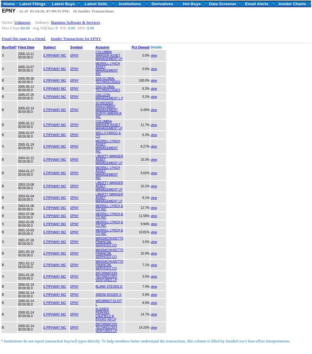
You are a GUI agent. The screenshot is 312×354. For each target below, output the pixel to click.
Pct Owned (141, 47)
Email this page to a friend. (24, 38)
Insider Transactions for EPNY (76, 38)
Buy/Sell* (9, 47)
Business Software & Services (75, 22)
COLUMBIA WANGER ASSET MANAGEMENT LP (109, 55)
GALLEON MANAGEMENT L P (109, 96)
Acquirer (103, 47)
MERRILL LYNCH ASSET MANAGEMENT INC (108, 69)
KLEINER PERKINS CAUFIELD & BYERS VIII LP (106, 314)
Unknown (22, 22)
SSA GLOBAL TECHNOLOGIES (108, 80)
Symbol (76, 47)
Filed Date (26, 47)
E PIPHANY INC (54, 55)
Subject (49, 47)
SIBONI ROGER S (108, 294)
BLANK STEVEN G (109, 286)
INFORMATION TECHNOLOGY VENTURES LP (106, 276)
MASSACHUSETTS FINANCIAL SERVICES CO (109, 242)
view (154, 55)
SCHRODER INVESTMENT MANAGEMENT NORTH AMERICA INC (108, 110)
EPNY (74, 55)
